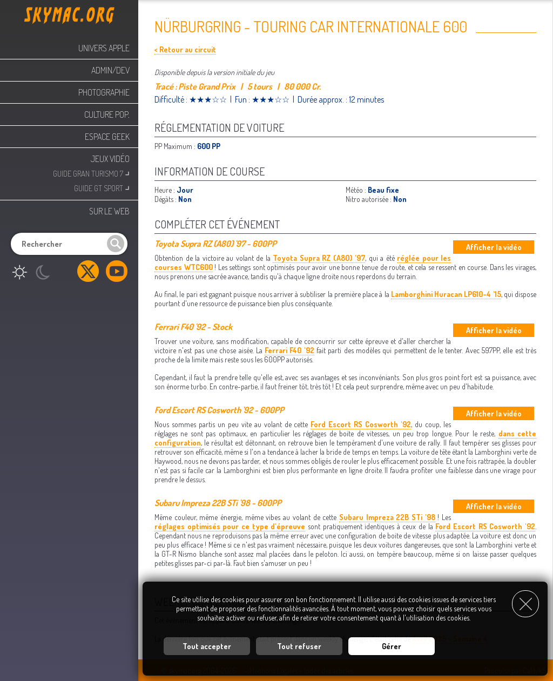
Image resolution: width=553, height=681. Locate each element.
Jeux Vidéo (110, 158)
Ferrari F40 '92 (289, 350)
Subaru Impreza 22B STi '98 (387, 517)
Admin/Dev (110, 70)
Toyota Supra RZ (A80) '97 (319, 257)
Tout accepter (207, 646)
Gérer (391, 646)
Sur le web (109, 211)
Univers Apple (104, 48)
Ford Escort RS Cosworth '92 (361, 424)
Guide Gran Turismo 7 (91, 172)
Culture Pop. (107, 114)
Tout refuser (299, 646)
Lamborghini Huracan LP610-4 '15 (446, 294)
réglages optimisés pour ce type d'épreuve (229, 526)
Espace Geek (107, 136)
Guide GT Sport (102, 187)
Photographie (104, 92)
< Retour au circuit (185, 49)
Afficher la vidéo (494, 247)
